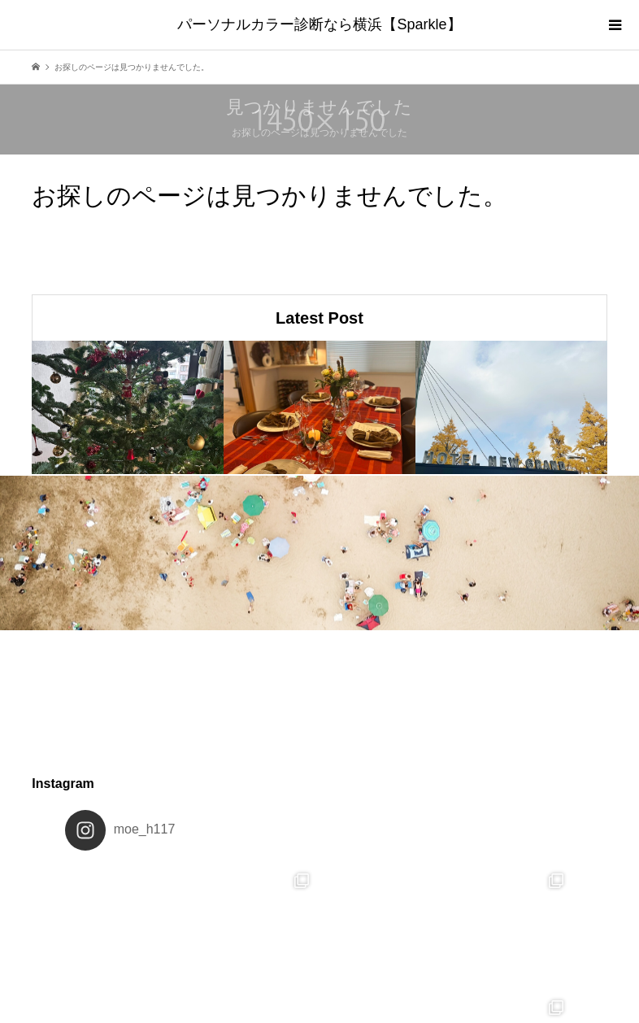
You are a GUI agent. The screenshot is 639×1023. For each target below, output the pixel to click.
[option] (128, 407)
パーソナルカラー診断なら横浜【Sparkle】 (319, 24)
